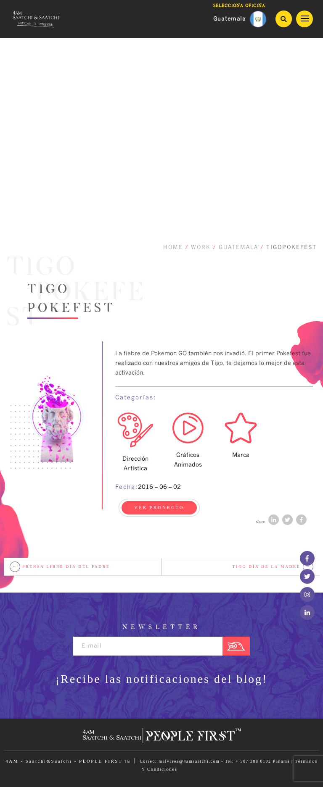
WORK (201, 247)
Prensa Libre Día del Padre (60, 566)
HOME (173, 247)
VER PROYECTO (159, 507)
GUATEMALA (238, 247)
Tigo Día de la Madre (273, 566)
